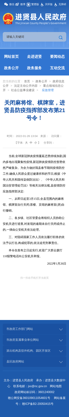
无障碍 (62, 4)
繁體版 (35, 4)
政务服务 (34, 68)
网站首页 (11, 56)
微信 (11, 4)
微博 (22, 4)
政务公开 (11, 68)
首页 (27, 81)
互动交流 (57, 68)
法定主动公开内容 (26, 85)
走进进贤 (34, 56)
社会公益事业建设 (23, 90)
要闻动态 (57, 56)
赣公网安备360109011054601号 (29, 398)
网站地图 (56, 386)
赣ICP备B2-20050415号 (38, 403)
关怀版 (49, 4)
